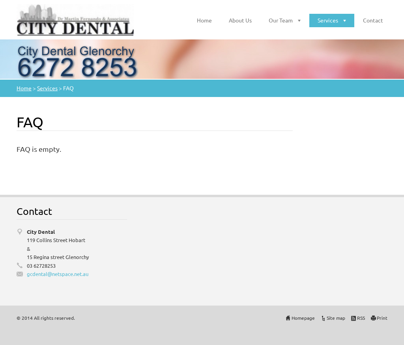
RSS (361, 318)
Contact (373, 20)
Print (382, 318)
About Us (240, 20)
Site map (336, 318)
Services (328, 20)
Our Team (281, 20)
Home (204, 20)
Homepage (303, 318)
